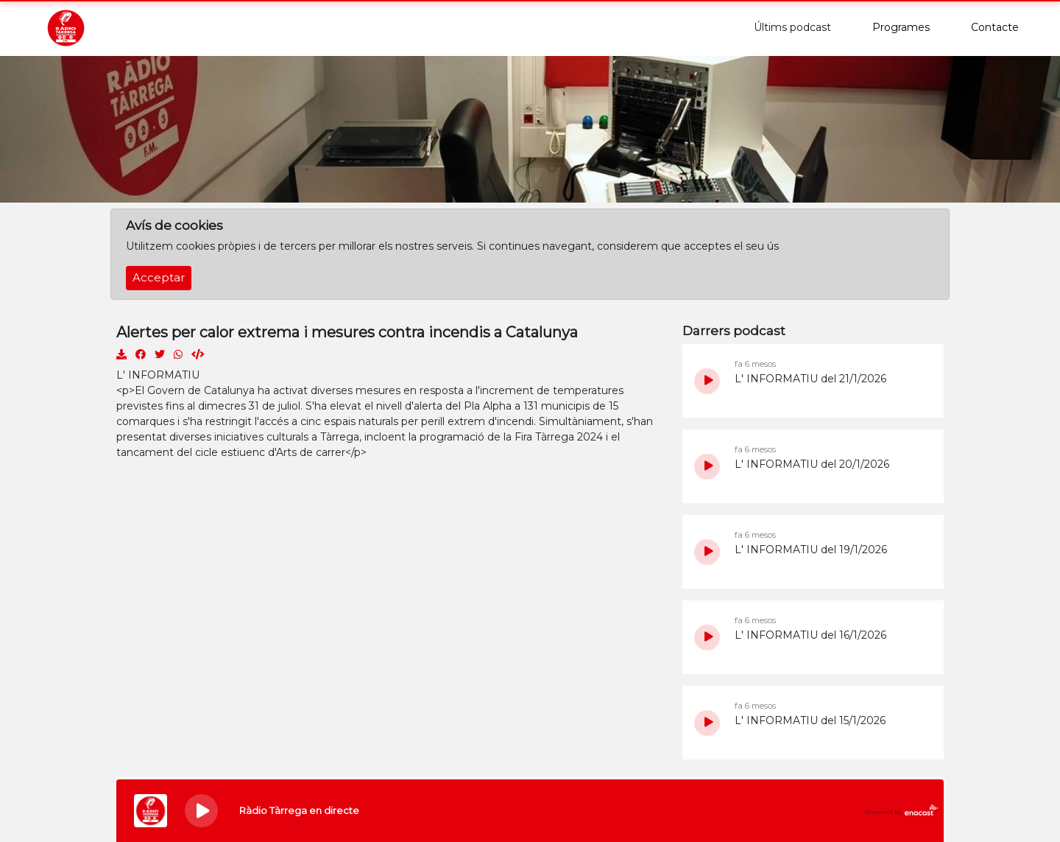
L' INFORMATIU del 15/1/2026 (810, 720)
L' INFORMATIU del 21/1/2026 (810, 378)
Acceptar (158, 277)
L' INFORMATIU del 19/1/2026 (811, 549)
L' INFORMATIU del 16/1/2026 (810, 635)
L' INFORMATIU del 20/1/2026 (812, 464)
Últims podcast (792, 27)
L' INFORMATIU (157, 375)
